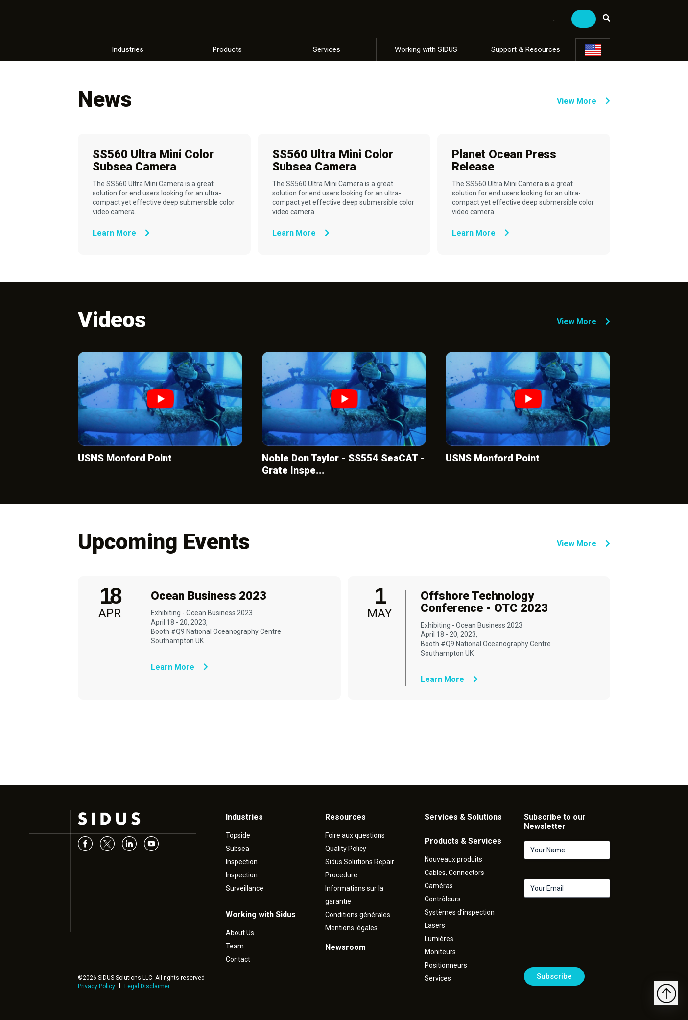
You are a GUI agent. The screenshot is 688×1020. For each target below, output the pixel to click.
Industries (127, 49)
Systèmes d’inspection (460, 912)
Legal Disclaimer (147, 986)
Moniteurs (440, 952)
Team (235, 946)
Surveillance (244, 888)
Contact (238, 959)
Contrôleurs (443, 899)
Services (326, 49)
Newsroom (345, 947)
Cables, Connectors (454, 872)
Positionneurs (446, 965)
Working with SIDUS (426, 49)
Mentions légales (351, 928)
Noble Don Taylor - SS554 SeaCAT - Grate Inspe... (343, 464)
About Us (240, 933)
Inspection (242, 862)
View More (583, 101)
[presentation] (598, 936)
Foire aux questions (355, 835)
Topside (238, 835)
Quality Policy (345, 848)
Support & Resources (525, 49)
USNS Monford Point (125, 458)
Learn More (121, 233)
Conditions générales (357, 915)
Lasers (435, 925)
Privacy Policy (96, 986)
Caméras (439, 886)
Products (227, 49)
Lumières (439, 939)
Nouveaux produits (453, 859)
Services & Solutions (463, 817)
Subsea (237, 848)
